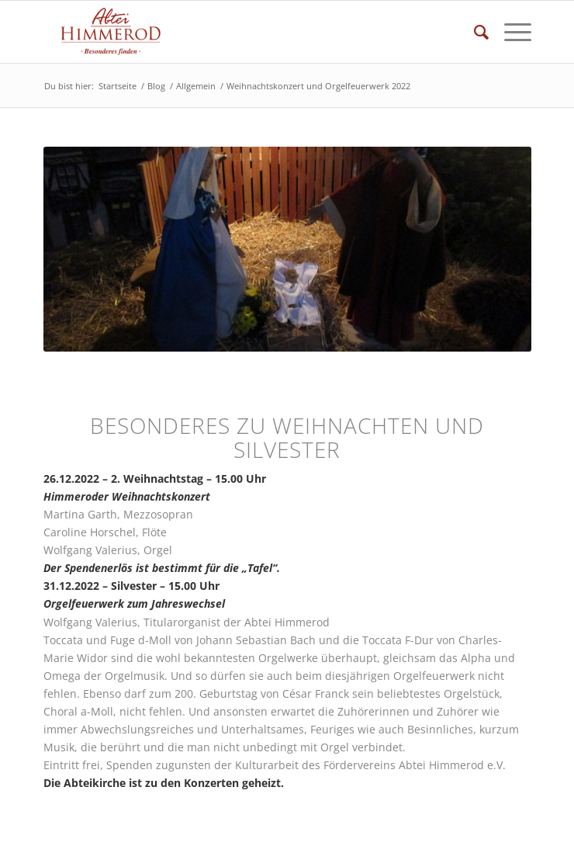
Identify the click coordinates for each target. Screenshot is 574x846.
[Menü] (510, 32)
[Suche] (473, 32)
